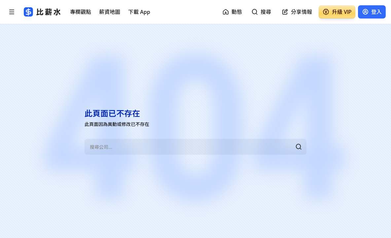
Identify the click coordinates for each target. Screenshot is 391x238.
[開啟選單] (11, 12)
